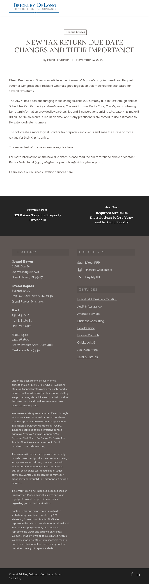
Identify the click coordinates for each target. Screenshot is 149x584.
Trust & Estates (87, 357)
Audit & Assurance (89, 306)
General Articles (75, 32)
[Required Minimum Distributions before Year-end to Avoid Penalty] (111, 216)
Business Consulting (90, 321)
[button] (138, 8)
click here (66, 147)
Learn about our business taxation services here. (41, 172)
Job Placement (87, 349)
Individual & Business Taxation (97, 299)
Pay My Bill (88, 277)
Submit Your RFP (88, 262)
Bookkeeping (86, 328)
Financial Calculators (94, 270)
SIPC (58, 425)
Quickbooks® (86, 342)
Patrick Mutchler (58, 60)
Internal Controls (88, 335)
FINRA (51, 425)
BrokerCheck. (46, 385)
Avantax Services (88, 313)
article (55, 80)
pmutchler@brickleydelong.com (80, 162)
